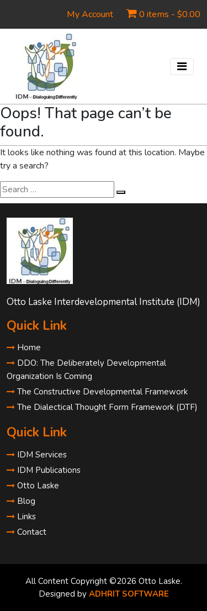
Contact (26, 532)
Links (21, 516)
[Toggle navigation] (182, 66)
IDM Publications (44, 470)
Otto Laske (33, 485)
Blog (21, 501)
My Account (90, 14)
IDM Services (37, 454)
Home (24, 347)
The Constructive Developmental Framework (97, 391)
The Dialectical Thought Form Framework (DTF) (102, 407)
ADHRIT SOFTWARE (129, 593)
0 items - (169, 14)
